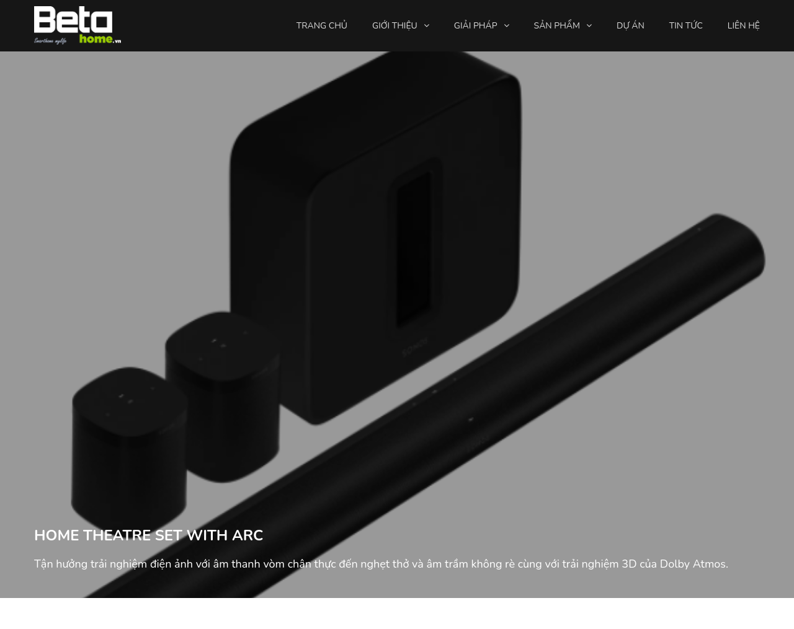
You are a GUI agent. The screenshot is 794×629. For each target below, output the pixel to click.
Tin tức (686, 26)
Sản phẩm (557, 26)
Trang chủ (322, 26)
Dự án (631, 26)
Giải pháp (475, 26)
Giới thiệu (394, 26)
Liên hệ (744, 26)
